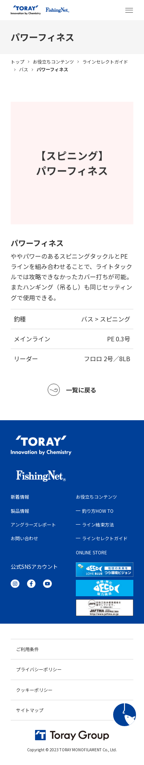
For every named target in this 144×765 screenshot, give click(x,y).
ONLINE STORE (91, 552)
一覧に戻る (72, 390)
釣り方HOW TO (98, 510)
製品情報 (20, 510)
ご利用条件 (27, 649)
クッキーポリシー (34, 690)
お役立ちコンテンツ (53, 61)
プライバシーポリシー (39, 669)
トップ (17, 61)
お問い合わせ (24, 538)
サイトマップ (29, 710)
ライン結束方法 (98, 524)
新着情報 (20, 496)
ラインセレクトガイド (105, 61)
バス (23, 69)
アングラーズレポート (33, 524)
